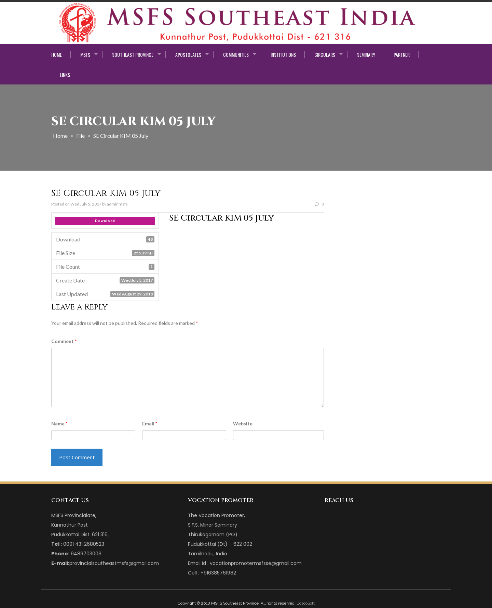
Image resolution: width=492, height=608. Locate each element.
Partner (402, 54)
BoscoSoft (306, 603)
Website (242, 423)
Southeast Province (132, 54)
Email (149, 423)
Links (65, 74)
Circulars (324, 54)
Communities (236, 54)
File (80, 135)
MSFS (85, 54)
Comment (64, 341)
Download (105, 221)
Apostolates (188, 54)
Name (59, 423)
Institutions (283, 54)
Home (56, 54)
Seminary (366, 54)
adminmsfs (117, 204)
